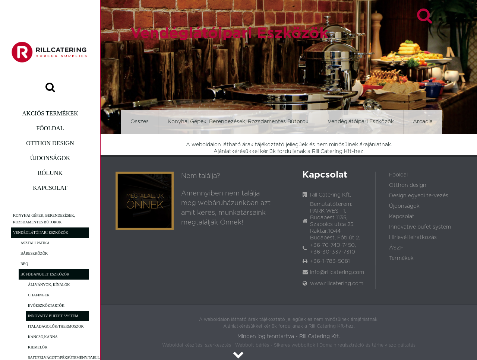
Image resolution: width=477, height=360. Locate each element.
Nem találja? (200, 176)
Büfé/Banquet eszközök (44, 274)
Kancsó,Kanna (43, 337)
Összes (139, 121)
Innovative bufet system (420, 227)
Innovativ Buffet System (53, 316)
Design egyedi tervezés (418, 195)
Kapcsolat (50, 188)
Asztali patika (35, 243)
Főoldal (50, 128)
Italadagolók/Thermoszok (56, 326)
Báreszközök (34, 253)
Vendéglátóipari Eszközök (40, 232)
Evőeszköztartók (46, 305)
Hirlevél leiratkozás (413, 237)
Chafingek (39, 295)
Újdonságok (50, 158)
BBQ (24, 264)
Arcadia (423, 121)
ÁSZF (396, 248)
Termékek (401, 258)
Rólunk (50, 173)
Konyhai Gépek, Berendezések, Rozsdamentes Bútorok (44, 218)
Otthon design (50, 143)
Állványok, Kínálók (49, 285)
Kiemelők (37, 347)
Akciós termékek (50, 113)
